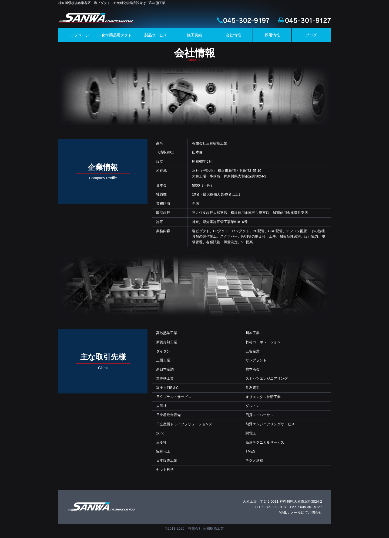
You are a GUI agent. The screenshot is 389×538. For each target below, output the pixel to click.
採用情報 (272, 35)
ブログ (311, 35)
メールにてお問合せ (306, 512)
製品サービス (155, 35)
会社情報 (233, 35)
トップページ (77, 35)
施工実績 (194, 35)
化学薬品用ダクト (117, 35)
